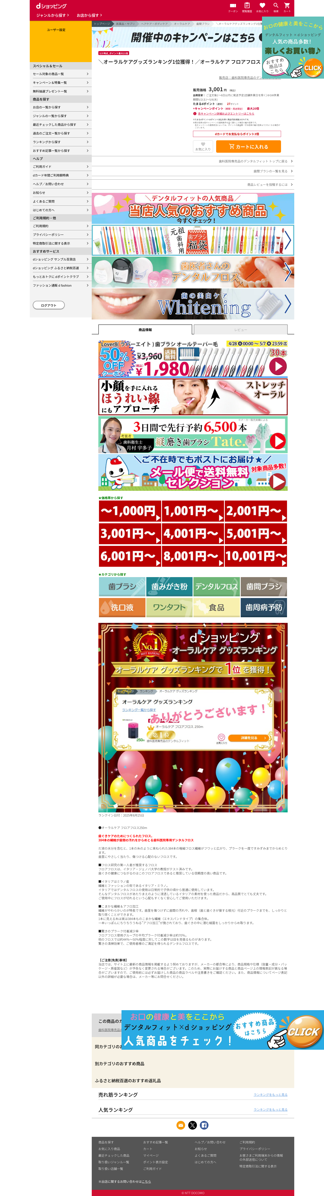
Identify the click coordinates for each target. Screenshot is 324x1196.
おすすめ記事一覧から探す (51, 150)
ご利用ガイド (42, 166)
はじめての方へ (44, 210)
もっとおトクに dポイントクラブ (56, 276)
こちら (146, 1181)
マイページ (151, 1155)
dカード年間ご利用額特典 (51, 175)
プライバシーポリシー (48, 234)
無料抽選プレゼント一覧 (50, 91)
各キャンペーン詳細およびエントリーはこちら (226, 113)
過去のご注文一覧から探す (51, 133)
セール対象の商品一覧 (48, 74)
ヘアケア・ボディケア (154, 24)
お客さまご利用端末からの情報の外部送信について (261, 1157)
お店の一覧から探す (47, 107)
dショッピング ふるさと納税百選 (56, 268)
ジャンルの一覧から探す (50, 116)
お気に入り (203, 149)
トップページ (102, 24)
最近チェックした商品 (113, 1155)
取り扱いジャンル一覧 (113, 1162)
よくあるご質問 (44, 201)
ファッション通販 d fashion (52, 285)
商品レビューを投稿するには (267, 184)
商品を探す (106, 1142)
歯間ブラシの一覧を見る (271, 171)
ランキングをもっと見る (271, 1094)
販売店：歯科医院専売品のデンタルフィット (250, 77)
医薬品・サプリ (125, 24)
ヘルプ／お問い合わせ (48, 184)
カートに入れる (248, 146)
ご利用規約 (40, 226)
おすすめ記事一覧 (155, 1142)
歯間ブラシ (203, 24)
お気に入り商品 (109, 1149)
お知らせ (39, 192)
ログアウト (49, 305)
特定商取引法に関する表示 (51, 243)
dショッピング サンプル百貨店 (54, 259)
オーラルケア (182, 24)
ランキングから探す (47, 142)
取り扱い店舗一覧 (110, 1168)
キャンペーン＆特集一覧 (50, 82)
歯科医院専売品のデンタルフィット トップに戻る (253, 161)
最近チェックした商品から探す (54, 124)
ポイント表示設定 (155, 1162)
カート (147, 1149)
